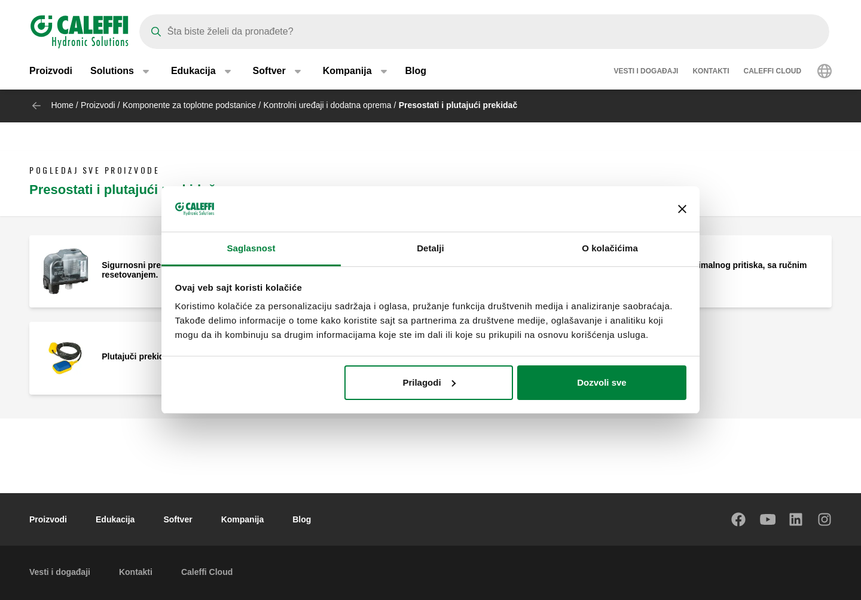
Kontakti (710, 71)
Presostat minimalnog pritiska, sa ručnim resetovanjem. (725, 269)
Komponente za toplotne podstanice (189, 105)
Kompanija (242, 519)
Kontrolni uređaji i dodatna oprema (328, 105)
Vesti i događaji (645, 71)
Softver (177, 519)
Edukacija (115, 519)
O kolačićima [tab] (610, 248)
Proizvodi (50, 71)
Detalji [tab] (430, 248)
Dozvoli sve (602, 382)
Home (62, 105)
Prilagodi (428, 382)
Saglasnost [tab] (251, 248)
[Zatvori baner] (682, 209)
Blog (416, 71)
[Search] (484, 31)
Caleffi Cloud (773, 71)
